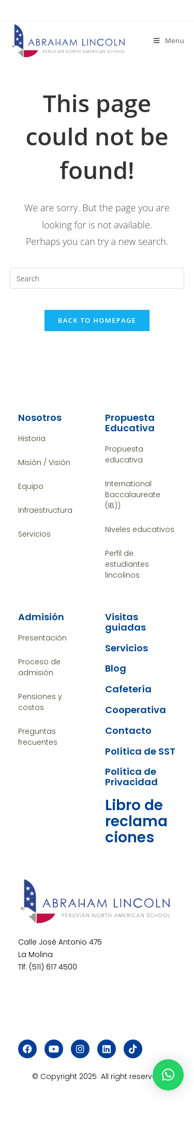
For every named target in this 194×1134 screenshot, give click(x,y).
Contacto (128, 730)
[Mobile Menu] (169, 40)
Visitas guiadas (125, 622)
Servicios (126, 647)
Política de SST (140, 751)
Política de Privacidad (131, 776)
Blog (115, 668)
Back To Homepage (97, 320)
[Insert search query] (97, 278)
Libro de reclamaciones (136, 821)
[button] (168, 1074)
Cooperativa (135, 709)
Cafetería (128, 688)
